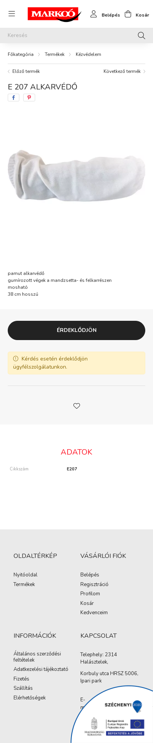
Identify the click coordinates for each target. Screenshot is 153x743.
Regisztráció (94, 585)
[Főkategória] (21, 54)
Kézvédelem (88, 54)
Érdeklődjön (77, 330)
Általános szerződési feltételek (37, 657)
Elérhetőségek (30, 698)
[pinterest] (29, 97)
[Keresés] (76, 35)
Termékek (55, 54)
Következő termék (122, 71)
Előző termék (26, 71)
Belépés (89, 575)
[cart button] (134, 14)
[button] (76, 405)
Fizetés (21, 679)
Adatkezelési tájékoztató (41, 670)
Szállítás (23, 689)
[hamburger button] (11, 14)
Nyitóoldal (25, 575)
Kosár (87, 604)
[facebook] (13, 97)
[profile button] (103, 14)
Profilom (90, 594)
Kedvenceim (94, 613)
